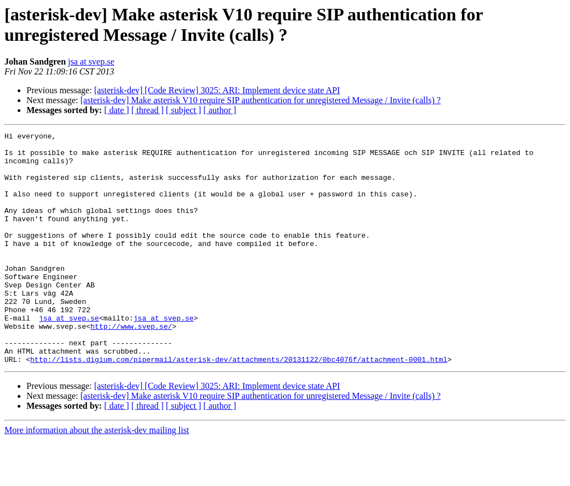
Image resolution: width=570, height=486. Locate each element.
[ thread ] (147, 110)
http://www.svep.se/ (131, 366)
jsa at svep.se (91, 61)
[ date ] (116, 110)
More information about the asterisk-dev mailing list (96, 476)
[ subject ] (183, 110)
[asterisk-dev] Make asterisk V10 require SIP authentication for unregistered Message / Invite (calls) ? (260, 100)
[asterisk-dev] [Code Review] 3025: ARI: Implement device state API (217, 90)
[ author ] (219, 110)
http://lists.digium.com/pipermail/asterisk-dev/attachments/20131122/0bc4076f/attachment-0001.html (239, 405)
